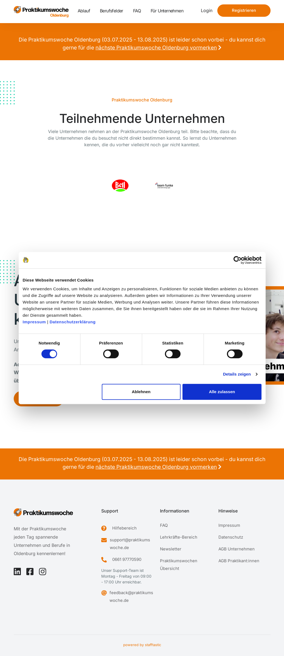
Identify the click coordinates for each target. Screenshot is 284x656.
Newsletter (170, 549)
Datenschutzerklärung (73, 321)
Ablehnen (141, 391)
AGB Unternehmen (236, 549)
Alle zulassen (222, 391)
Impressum (34, 321)
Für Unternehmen (167, 10)
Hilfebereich (124, 528)
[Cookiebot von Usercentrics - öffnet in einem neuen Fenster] (237, 260)
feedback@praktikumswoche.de (131, 596)
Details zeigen (237, 374)
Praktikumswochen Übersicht (178, 564)
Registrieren (244, 10)
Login (206, 10)
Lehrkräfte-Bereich (178, 537)
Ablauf (84, 10)
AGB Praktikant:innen (238, 560)
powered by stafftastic (142, 645)
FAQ (137, 10)
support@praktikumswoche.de (130, 543)
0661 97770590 (126, 559)
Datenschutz (230, 537)
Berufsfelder (111, 10)
